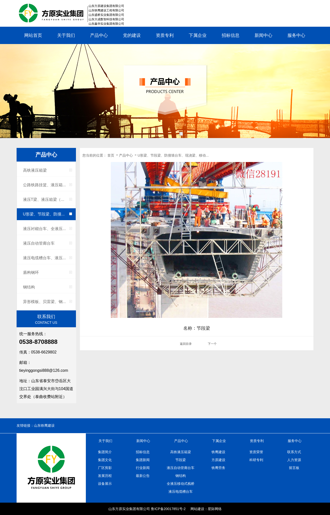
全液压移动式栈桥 (180, 484)
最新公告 (143, 476)
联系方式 (294, 452)
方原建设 (218, 460)
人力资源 (294, 460)
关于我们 (66, 35)
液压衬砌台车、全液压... (44, 229)
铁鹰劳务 (218, 468)
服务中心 (296, 35)
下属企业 (198, 35)
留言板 (294, 468)
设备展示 (105, 484)
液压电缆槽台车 (180, 491)
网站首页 (33, 35)
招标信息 (230, 35)
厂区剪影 (105, 468)
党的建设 (132, 35)
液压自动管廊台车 (39, 243)
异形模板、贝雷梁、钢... (44, 302)
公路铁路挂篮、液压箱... (44, 185)
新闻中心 (263, 35)
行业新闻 (143, 468)
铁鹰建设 (218, 452)
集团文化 (105, 460)
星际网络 (215, 509)
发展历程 (105, 476)
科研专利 (256, 460)
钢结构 (29, 287)
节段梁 (180, 460)
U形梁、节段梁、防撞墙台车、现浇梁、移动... (173, 155)
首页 (110, 155)
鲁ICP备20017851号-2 (168, 509)
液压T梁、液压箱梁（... (43, 199)
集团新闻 (143, 460)
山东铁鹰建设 (44, 425)
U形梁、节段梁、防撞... (44, 214)
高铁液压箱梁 (35, 170)
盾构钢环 (31, 272)
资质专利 (165, 35)
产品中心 (99, 35)
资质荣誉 (256, 452)
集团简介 (105, 452)
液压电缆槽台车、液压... (44, 258)
